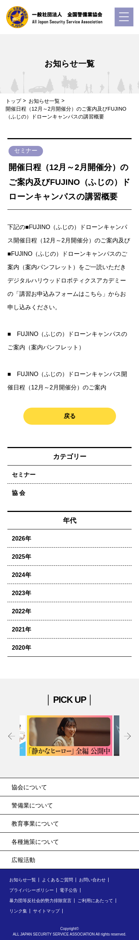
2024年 (21, 575)
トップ (13, 101)
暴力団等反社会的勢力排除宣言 (40, 900)
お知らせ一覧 (44, 101)
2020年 (21, 647)
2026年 (21, 538)
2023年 (21, 593)
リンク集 (18, 911)
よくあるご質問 (57, 879)
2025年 (21, 557)
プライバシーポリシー (31, 890)
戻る (70, 416)
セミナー (24, 474)
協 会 (18, 493)
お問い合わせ (92, 879)
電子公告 (68, 890)
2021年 (21, 629)
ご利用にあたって (95, 900)
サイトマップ (46, 911)
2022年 (21, 611)
